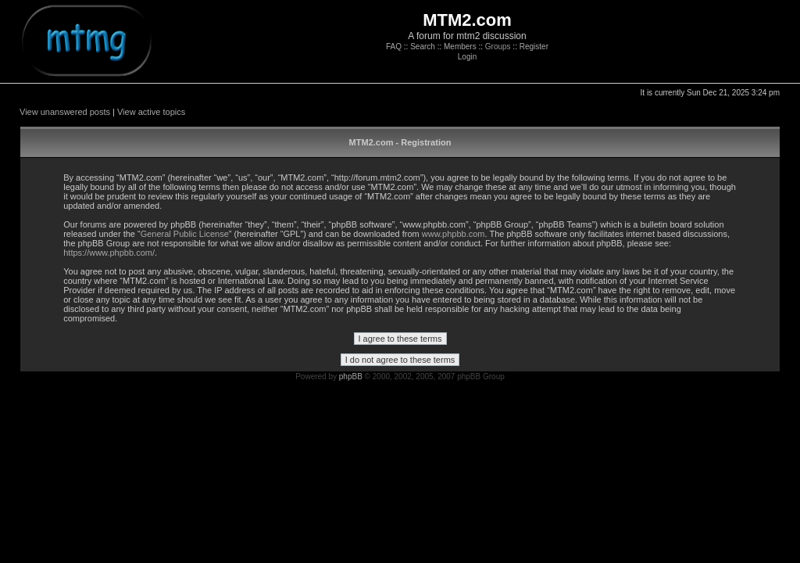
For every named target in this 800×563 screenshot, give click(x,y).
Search (422, 46)
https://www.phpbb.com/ (109, 252)
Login (467, 56)
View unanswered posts (65, 112)
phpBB (350, 376)
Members (460, 46)
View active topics (151, 112)
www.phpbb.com (453, 233)
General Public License (185, 233)
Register (534, 46)
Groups (498, 46)
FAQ (394, 46)
